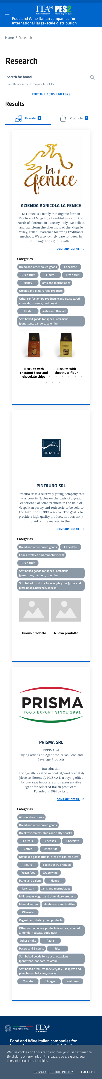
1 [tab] (24, 376)
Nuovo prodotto (34, 633)
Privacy (40, 1071)
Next (88, 353)
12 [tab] (53, 382)
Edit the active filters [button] (51, 94)
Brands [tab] (28, 118)
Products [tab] (74, 118)
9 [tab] (75, 376)
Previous (14, 353)
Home (9, 37)
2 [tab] (30, 376)
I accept (88, 1071)
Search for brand (19, 76)
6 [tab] (56, 376)
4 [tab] (43, 376)
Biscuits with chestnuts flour (66, 370)
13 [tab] (59, 382)
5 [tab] (49, 376)
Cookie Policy (61, 1071)
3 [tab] (37, 376)
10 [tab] (82, 376)
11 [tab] (46, 382)
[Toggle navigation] (7, 14)
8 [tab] (69, 376)
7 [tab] (62, 376)
